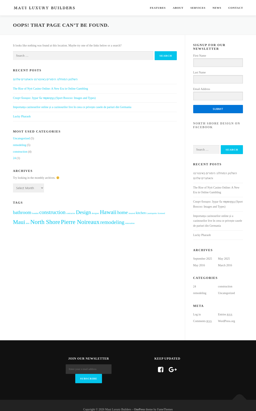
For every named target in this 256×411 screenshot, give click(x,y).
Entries (225, 314)
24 (14, 158)
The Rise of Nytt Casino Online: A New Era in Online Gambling (50, 88)
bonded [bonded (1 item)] (35, 213)
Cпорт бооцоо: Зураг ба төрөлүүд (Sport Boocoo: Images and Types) (54, 98)
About (178, 7)
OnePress (139, 401)
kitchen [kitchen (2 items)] (141, 213)
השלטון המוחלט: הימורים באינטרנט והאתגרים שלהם (45, 79)
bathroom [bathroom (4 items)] (22, 212)
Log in (197, 314)
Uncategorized (21, 138)
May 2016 (199, 265)
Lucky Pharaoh (22, 116)
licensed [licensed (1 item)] (161, 213)
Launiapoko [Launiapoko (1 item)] (152, 213)
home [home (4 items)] (122, 212)
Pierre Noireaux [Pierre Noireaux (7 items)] (80, 222)
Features (158, 7)
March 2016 (225, 265)
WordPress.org (226, 321)
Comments (202, 321)
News (216, 7)
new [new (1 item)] (28, 223)
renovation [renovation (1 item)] (130, 223)
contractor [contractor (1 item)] (70, 213)
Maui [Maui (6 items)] (19, 222)
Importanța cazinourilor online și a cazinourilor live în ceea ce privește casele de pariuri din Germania (72, 107)
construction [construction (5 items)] (52, 212)
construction (20, 151)
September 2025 (202, 258)
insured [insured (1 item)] (132, 213)
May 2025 (224, 258)
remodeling (19, 145)
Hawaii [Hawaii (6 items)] (108, 212)
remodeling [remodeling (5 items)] (112, 222)
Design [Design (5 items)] (83, 212)
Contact (235, 7)
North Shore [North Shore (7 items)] (45, 222)
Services (198, 7)
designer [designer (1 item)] (95, 213)
